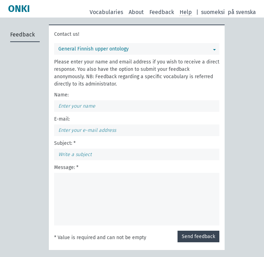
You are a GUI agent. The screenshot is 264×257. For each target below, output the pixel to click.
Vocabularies (106, 12)
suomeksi (213, 12)
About (136, 12)
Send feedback (198, 236)
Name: (61, 95)
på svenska (242, 12)
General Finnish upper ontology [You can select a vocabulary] (93, 49)
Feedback (161, 12)
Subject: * (65, 143)
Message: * (66, 167)
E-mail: (62, 119)
